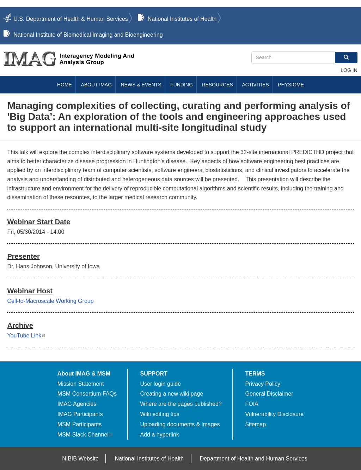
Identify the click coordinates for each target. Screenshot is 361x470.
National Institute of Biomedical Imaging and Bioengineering (88, 35)
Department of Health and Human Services (253, 459)
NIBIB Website (80, 459)
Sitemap (255, 424)
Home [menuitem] (64, 84)
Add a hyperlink (159, 435)
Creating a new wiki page (171, 394)
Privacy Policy (262, 384)
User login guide (160, 384)
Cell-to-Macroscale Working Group (50, 301)
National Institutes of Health (182, 19)
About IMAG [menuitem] (96, 84)
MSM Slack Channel (85, 435)
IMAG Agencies (76, 404)
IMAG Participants (80, 414)
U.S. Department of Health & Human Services (70, 19)
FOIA (251, 404)
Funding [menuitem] (181, 84)
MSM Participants (79, 424)
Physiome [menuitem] (291, 84)
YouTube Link (26, 335)
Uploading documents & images (180, 424)
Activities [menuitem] (255, 84)
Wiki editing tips (159, 414)
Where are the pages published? (181, 404)
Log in (349, 70)
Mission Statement (80, 384)
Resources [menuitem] (217, 84)
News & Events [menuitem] (141, 84)
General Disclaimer (269, 394)
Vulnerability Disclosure (274, 414)
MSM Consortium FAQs (87, 394)
